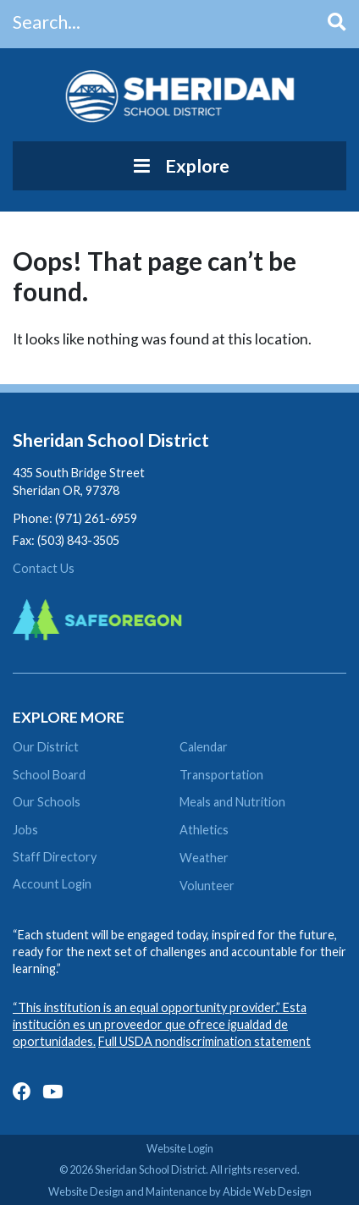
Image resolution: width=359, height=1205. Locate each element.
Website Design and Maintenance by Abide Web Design (180, 1191)
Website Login (179, 1148)
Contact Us (44, 568)
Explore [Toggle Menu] (179, 166)
